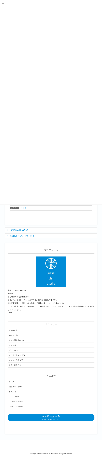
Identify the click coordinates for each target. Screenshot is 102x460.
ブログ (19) (13, 350)
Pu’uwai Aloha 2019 (19, 230)
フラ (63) (12, 345)
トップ (11, 382)
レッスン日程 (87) (16, 360)
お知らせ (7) (13, 330)
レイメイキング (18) (17, 355)
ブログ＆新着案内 (16, 402)
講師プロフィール (16, 387)
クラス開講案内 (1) (16, 340)
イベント (23, 208)
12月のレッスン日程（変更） (23, 236)
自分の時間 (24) (15, 365)
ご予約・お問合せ (16, 406)
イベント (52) (14, 335)
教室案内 (12, 392)
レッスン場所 (14, 397)
